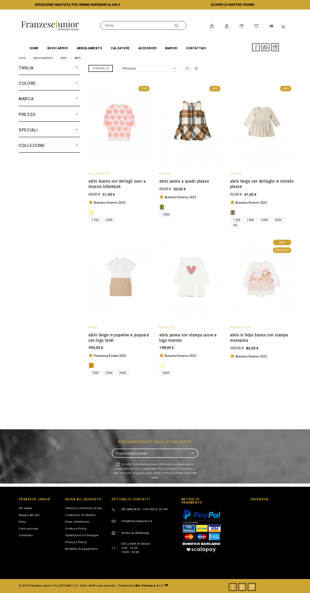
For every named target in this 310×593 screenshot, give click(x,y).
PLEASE (165, 174)
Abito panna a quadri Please (184, 181)
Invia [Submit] (192, 453)
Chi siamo (26, 508)
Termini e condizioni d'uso (83, 508)
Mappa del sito (29, 515)
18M (165, 214)
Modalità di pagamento (81, 548)
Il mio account (29, 528)
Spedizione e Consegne (81, 535)
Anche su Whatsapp (135, 532)
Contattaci (26, 535)
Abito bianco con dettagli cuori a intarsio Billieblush (117, 183)
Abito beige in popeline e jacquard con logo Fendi (118, 337)
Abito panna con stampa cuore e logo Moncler (188, 337)
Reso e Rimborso (77, 521)
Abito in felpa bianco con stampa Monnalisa (259, 337)
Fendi (93, 327)
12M (95, 220)
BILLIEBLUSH (99, 174)
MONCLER (167, 327)
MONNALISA (240, 327)
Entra (22, 521)
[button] (76, 67)
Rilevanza (129, 68)
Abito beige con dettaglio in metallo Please (262, 183)
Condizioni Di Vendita (80, 515)
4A (235, 225)
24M (108, 220)
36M (278, 220)
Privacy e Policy (76, 542)
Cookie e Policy (76, 528)
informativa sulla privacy (175, 464)
